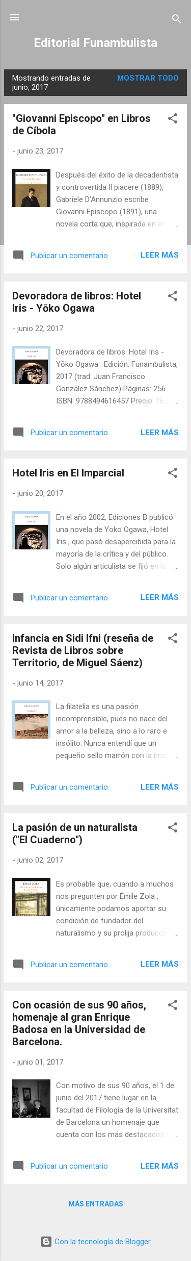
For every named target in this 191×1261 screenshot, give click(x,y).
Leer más (160, 255)
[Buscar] (177, 20)
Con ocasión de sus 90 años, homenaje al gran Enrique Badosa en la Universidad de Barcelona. (79, 1023)
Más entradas (95, 1204)
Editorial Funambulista (95, 43)
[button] (173, 120)
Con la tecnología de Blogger (95, 1241)
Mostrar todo (148, 78)
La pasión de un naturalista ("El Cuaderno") (75, 833)
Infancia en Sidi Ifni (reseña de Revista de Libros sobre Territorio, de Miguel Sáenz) (82, 650)
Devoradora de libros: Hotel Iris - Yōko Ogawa (76, 302)
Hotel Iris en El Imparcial (68, 473)
